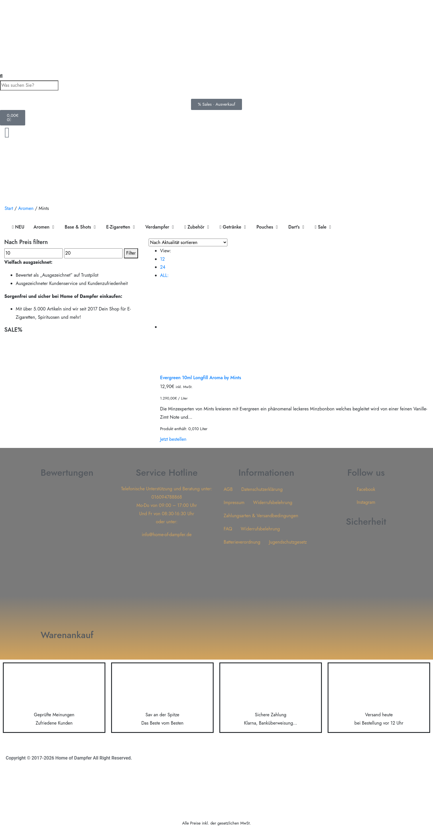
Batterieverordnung (242, 542)
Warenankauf (67, 635)
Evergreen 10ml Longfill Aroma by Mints (200, 377)
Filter (131, 253)
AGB (228, 489)
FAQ (228, 529)
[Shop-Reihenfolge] (188, 242)
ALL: (164, 275)
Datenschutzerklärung (262, 489)
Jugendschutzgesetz (288, 542)
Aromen (26, 208)
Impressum (234, 502)
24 (162, 267)
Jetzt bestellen (173, 439)
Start (9, 208)
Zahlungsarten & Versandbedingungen (261, 515)
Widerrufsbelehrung (272, 502)
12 (162, 259)
